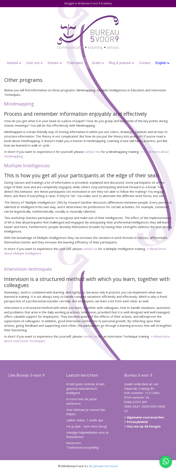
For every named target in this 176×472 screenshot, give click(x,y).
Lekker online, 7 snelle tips (84, 420)
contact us (90, 249)
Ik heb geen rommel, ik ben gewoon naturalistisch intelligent (85, 388)
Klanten (53, 63)
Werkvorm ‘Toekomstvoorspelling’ (82, 445)
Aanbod (12, 63)
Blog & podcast (120, 63)
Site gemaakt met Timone (103, 466)
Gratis (96, 63)
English (160, 63)
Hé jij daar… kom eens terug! (86, 426)
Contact (144, 63)
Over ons (32, 63)
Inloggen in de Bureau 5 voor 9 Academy (88, 3)
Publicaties (75, 63)
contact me (92, 152)
